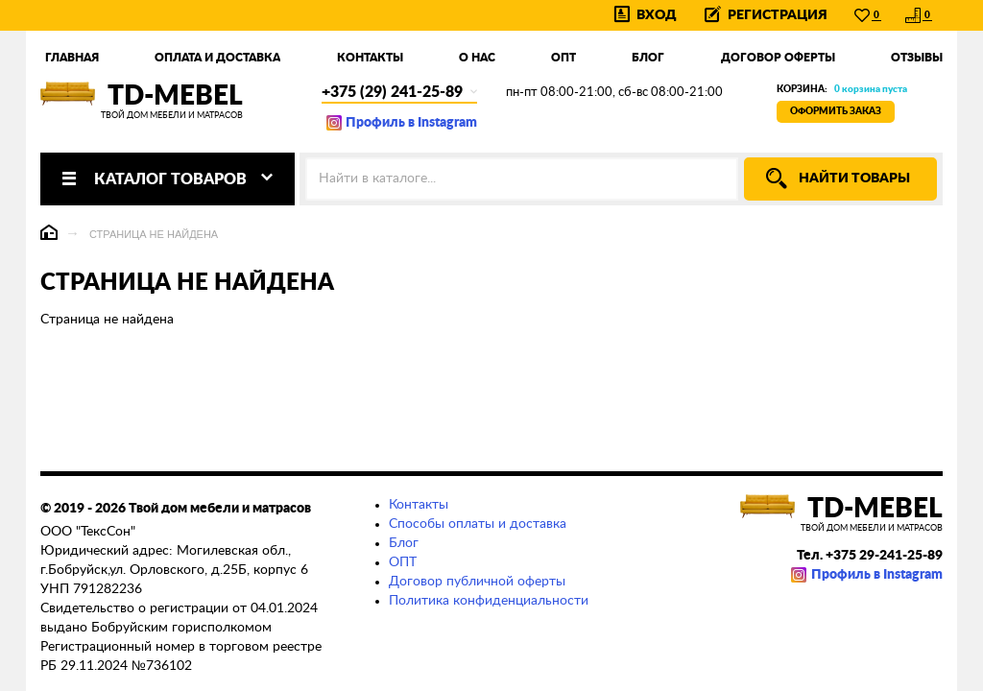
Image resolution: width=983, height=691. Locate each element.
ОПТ (403, 562)
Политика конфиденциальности (488, 601)
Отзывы (917, 57)
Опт (563, 57)
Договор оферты (778, 57)
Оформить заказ (835, 111)
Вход (656, 15)
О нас (477, 57)
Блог (648, 57)
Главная (72, 57)
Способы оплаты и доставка (477, 524)
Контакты (370, 57)
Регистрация (777, 15)
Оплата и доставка (217, 57)
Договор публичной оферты (477, 581)
